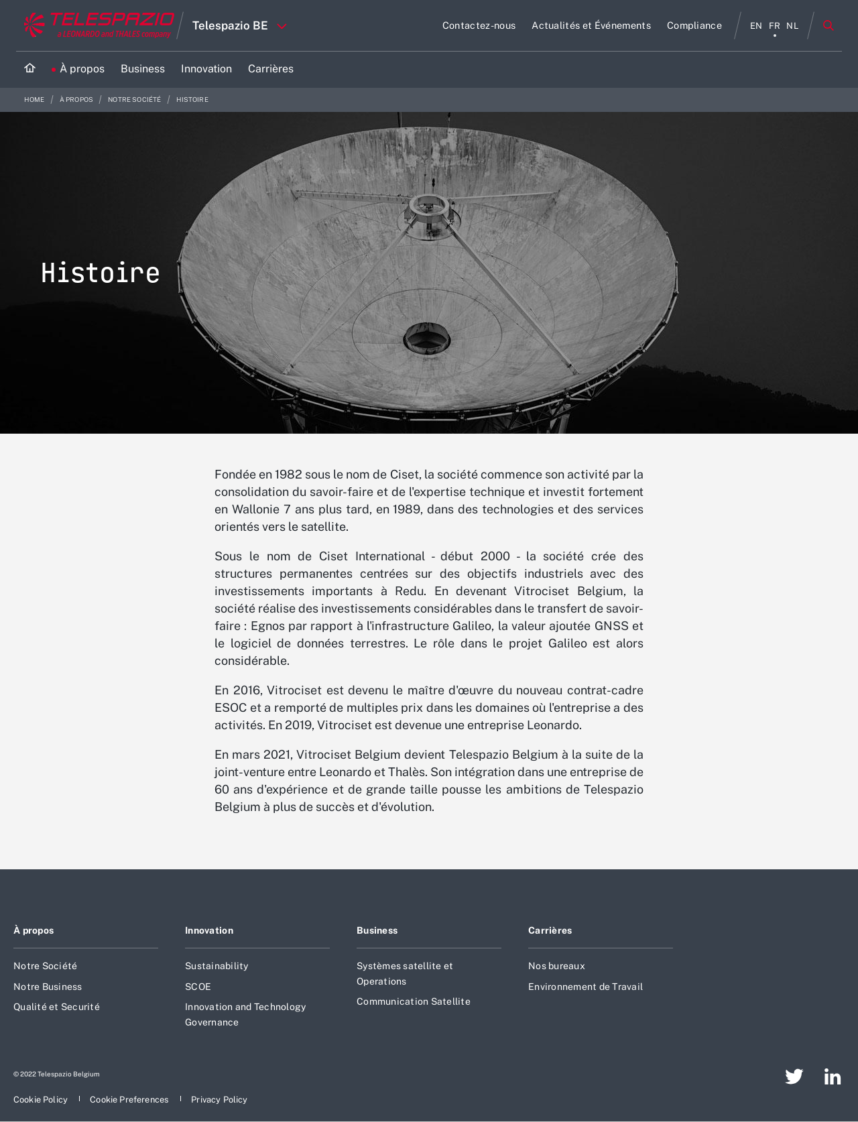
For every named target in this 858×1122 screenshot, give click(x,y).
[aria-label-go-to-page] (478, 25)
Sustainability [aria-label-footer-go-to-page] (217, 965)
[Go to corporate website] (96, 25)
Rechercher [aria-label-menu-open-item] (828, 25)
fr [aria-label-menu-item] (775, 25)
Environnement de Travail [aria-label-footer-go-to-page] (585, 986)
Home (35, 99)
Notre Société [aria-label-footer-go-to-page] (45, 965)
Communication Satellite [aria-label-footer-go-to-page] (414, 1001)
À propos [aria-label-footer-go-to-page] (33, 930)
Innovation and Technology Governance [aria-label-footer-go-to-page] (245, 1014)
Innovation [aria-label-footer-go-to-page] (209, 930)
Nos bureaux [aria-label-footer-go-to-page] (556, 965)
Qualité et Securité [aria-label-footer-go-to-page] (56, 1006)
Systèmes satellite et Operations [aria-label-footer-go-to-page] (405, 973)
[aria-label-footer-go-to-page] (794, 1076)
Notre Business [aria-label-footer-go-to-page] (47, 986)
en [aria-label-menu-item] (756, 25)
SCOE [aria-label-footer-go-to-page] (198, 986)
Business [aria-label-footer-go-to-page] (377, 930)
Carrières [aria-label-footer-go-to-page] (550, 930)
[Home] (30, 69)
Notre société (135, 99)
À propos (77, 99)
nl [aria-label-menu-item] (792, 25)
